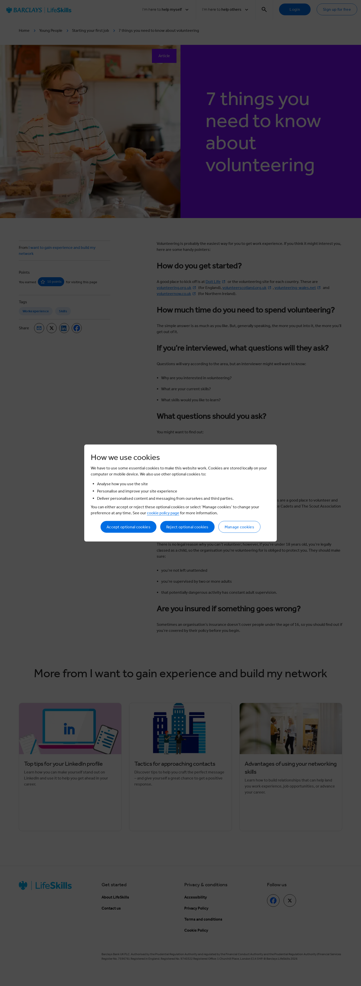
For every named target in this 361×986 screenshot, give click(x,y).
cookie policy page (163, 513)
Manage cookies (239, 527)
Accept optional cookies (128, 527)
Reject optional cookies (187, 527)
